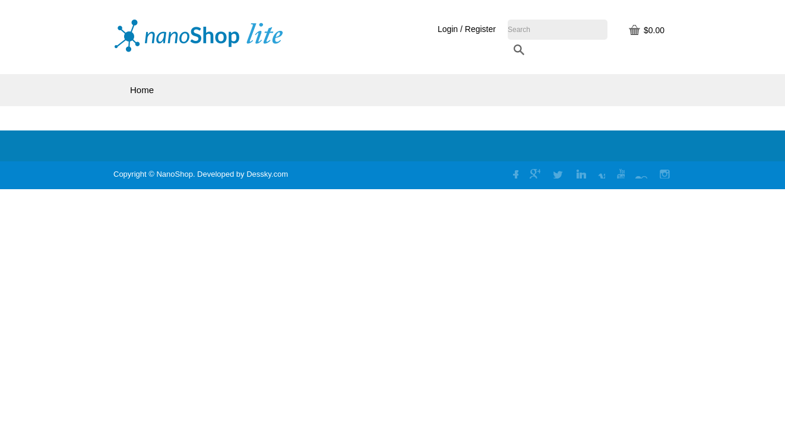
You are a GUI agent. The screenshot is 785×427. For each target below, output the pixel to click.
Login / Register (556, 29)
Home (142, 90)
